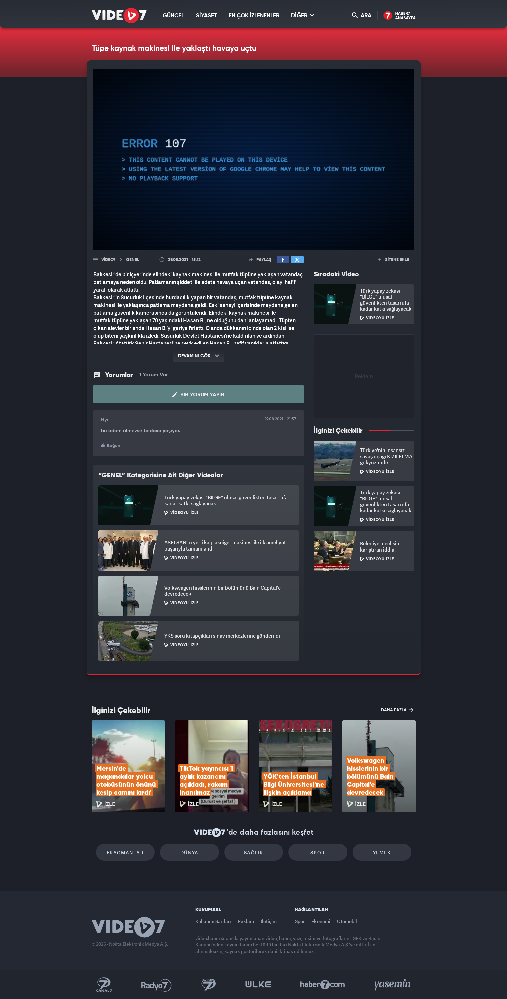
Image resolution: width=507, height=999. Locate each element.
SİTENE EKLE (393, 260)
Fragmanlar (125, 852)
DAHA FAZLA (397, 710)
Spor (317, 852)
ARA (361, 15)
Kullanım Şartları (213, 921)
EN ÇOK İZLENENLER (254, 16)
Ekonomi (320, 921)
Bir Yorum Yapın (198, 394)
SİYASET (206, 16)
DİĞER (302, 15)
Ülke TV (258, 984)
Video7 (108, 260)
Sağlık (253, 852)
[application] (253, 159)
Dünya (189, 852)
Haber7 (322, 984)
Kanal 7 (103, 984)
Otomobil (347, 921)
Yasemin (393, 984)
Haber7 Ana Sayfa (399, 16)
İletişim (269, 921)
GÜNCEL (173, 16)
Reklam (246, 921)
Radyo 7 (156, 984)
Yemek (382, 852)
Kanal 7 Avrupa (208, 984)
